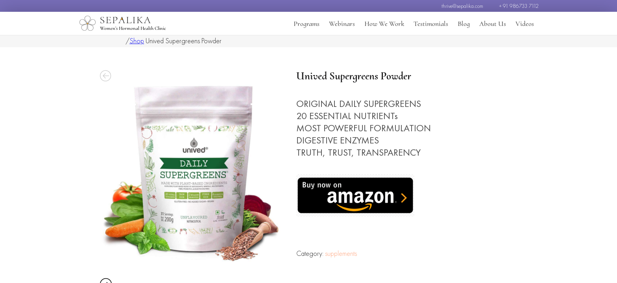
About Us (492, 23)
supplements (341, 275)
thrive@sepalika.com (462, 5)
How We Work (384, 23)
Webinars (342, 23)
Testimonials (431, 23)
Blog (464, 23)
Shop (136, 40)
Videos (524, 23)
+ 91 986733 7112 (519, 5)
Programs (307, 23)
